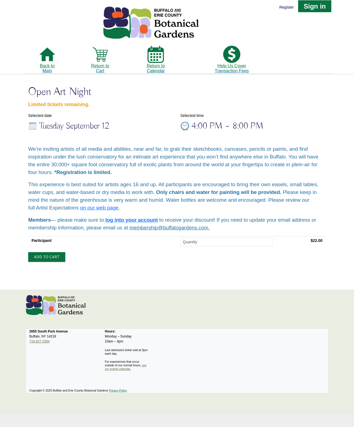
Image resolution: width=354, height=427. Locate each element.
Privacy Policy (118, 390)
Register (286, 7)
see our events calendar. (126, 367)
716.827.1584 (39, 341)
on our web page (99, 208)
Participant (41, 240)
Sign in (315, 6)
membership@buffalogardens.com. (169, 228)
